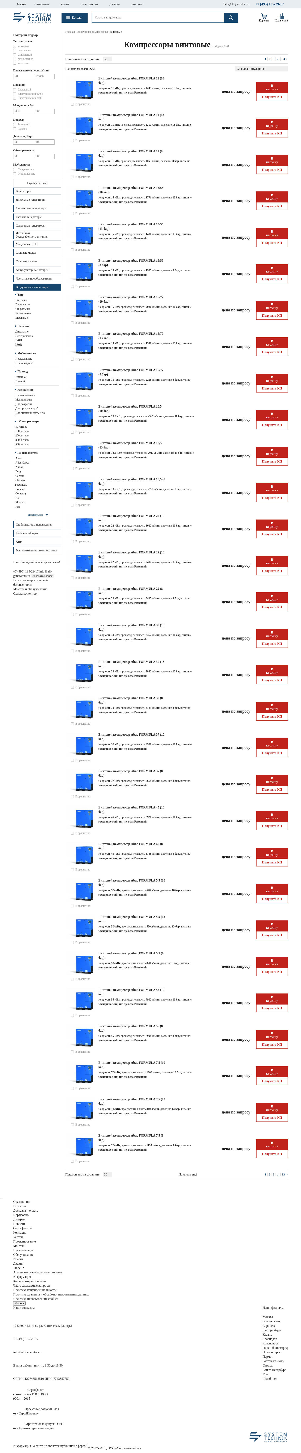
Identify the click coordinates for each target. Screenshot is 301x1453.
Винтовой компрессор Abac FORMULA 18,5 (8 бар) (131, 481)
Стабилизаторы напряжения (34, 524)
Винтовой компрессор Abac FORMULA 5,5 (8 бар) (131, 955)
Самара (268, 1365)
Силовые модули (26, 252)
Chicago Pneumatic (21, 482)
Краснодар (270, 1339)
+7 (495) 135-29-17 (269, 4)
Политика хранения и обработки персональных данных (51, 1294)
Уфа (265, 1374)
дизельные (21, 331)
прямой (20, 381)
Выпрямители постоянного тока (36, 550)
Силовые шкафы (26, 261)
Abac (18, 458)
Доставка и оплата (25, 1210)
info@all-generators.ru (236, 4)
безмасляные (23, 313)
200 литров (22, 435)
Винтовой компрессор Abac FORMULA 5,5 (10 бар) (131, 883)
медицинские (23, 399)
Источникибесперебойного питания (31, 234)
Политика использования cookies (35, 1298)
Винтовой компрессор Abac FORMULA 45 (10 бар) (131, 809)
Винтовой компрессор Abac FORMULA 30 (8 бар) (130, 700)
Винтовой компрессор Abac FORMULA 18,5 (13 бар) (130, 445)
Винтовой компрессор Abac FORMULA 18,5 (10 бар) (130, 409)
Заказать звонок (42, 576)
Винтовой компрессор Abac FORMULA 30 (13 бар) (131, 664)
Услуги (64, 4)
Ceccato (19, 475)
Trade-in (18, 1268)
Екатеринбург (272, 1330)
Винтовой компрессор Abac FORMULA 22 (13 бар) (131, 554)
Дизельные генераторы (30, 199)
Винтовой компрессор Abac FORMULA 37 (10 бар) (131, 737)
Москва (21, 4)
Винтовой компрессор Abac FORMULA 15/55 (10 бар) (130, 190)
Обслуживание (23, 1254)
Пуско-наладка (23, 1250)
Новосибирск (272, 1352)
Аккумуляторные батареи (32, 269)
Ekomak (20, 502)
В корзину (272, 87)
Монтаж (18, 1246)
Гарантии (19, 1206)
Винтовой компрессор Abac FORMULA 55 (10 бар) (131, 992)
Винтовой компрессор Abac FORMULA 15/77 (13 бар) (130, 336)
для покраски (23, 404)
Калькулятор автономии (29, 1281)
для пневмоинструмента (30, 412)
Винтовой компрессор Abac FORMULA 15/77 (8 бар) (130, 372)
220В (18, 340)
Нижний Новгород (275, 1347)
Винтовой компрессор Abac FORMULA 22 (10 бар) (131, 518)
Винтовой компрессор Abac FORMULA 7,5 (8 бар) (131, 1138)
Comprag (20, 493)
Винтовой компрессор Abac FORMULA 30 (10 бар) (131, 627)
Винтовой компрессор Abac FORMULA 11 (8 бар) (130, 153)
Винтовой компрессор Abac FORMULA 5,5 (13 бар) (131, 919)
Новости (19, 1223)
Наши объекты (89, 4)
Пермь (267, 1356)
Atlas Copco (22, 462)
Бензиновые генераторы (31, 208)
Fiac (17, 506)
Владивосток (271, 1321)
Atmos (19, 467)
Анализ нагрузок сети (37, 1272)
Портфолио (21, 1215)
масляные (21, 317)
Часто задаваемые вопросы (31, 1285)
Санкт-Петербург (274, 1370)
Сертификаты (22, 1228)
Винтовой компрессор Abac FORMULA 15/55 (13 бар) (130, 226)
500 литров (22, 444)
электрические (24, 336)
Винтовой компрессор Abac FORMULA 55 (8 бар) (130, 1028)
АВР (19, 541)
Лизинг (18, 1263)
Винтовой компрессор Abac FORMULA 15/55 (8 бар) (130, 263)
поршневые (22, 304)
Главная (70, 31)
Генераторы (23, 191)
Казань (267, 1334)
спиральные (22, 308)
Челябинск (270, 1378)
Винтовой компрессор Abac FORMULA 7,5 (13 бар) (131, 1101)
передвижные (23, 358)
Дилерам (115, 4)
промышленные (25, 395)
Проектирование (24, 1241)
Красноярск (270, 1343)
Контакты (137, 4)
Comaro (19, 489)
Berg (18, 471)
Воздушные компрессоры (32, 287)
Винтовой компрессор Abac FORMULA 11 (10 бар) (131, 80)
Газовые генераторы (28, 217)
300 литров (22, 439)
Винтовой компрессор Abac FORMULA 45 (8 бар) (130, 846)
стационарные (24, 363)
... (278, 59)
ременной (21, 376)
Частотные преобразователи (34, 278)
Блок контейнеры (27, 533)
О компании (41, 4)
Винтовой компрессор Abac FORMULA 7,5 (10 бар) (131, 1065)
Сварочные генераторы (30, 225)
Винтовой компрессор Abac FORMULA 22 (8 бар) (130, 591)
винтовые (21, 300)
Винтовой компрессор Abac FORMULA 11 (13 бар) (131, 117)
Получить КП (272, 97)
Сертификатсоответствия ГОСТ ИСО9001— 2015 (30, 1394)
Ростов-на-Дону (273, 1361)
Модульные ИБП (26, 244)
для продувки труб (26, 408)
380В (18, 344)
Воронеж (269, 1325)
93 (283, 59)
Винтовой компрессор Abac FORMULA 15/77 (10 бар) (130, 299)
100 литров (22, 431)
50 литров (21, 426)
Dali (17, 497)
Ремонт (18, 1259)
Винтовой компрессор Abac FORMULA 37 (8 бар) (130, 773)
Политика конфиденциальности (35, 1290)
